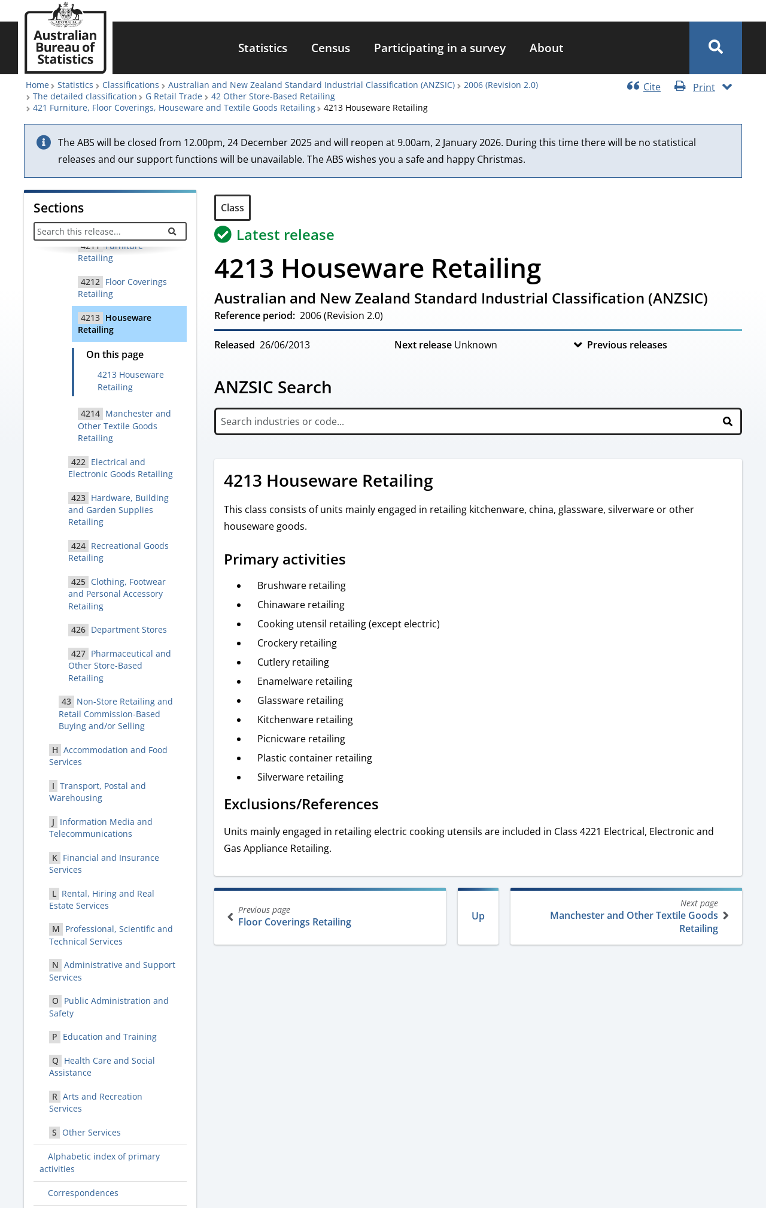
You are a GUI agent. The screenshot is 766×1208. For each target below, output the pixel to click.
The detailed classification (85, 96)
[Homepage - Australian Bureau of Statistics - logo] (65, 38)
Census (330, 47)
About (547, 47)
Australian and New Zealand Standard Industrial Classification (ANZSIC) (311, 84)
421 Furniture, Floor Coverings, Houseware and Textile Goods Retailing (174, 107)
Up (478, 915)
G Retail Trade (173, 96)
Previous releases (627, 344)
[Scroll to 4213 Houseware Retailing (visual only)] (446, 482)
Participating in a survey (440, 47)
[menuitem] (263, 48)
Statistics (262, 47)
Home (37, 84)
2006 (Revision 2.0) (501, 84)
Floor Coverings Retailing (331, 916)
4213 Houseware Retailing (131, 380)
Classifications (130, 84)
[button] (715, 48)
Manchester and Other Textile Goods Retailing (625, 916)
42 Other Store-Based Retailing (273, 96)
